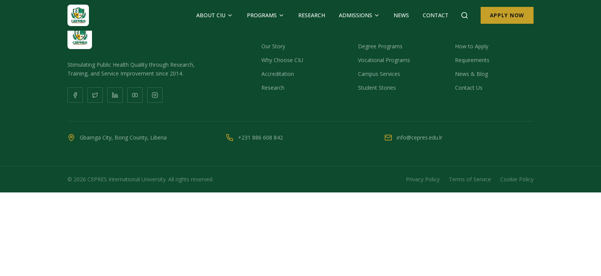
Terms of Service (470, 179)
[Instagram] (155, 95)
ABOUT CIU (214, 15)
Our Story (273, 46)
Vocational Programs (384, 60)
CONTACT (435, 15)
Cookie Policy (517, 179)
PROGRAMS (265, 15)
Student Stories (377, 87)
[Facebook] (75, 95)
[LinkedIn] (115, 95)
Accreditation (277, 73)
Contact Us (469, 87)
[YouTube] (135, 95)
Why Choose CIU (282, 60)
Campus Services (379, 73)
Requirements (472, 60)
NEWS (401, 15)
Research (272, 87)
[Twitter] (95, 95)
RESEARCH (311, 15)
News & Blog (471, 73)
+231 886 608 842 (260, 137)
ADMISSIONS (359, 15)
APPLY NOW (507, 15)
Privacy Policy (423, 179)
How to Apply (471, 46)
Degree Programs (380, 46)
